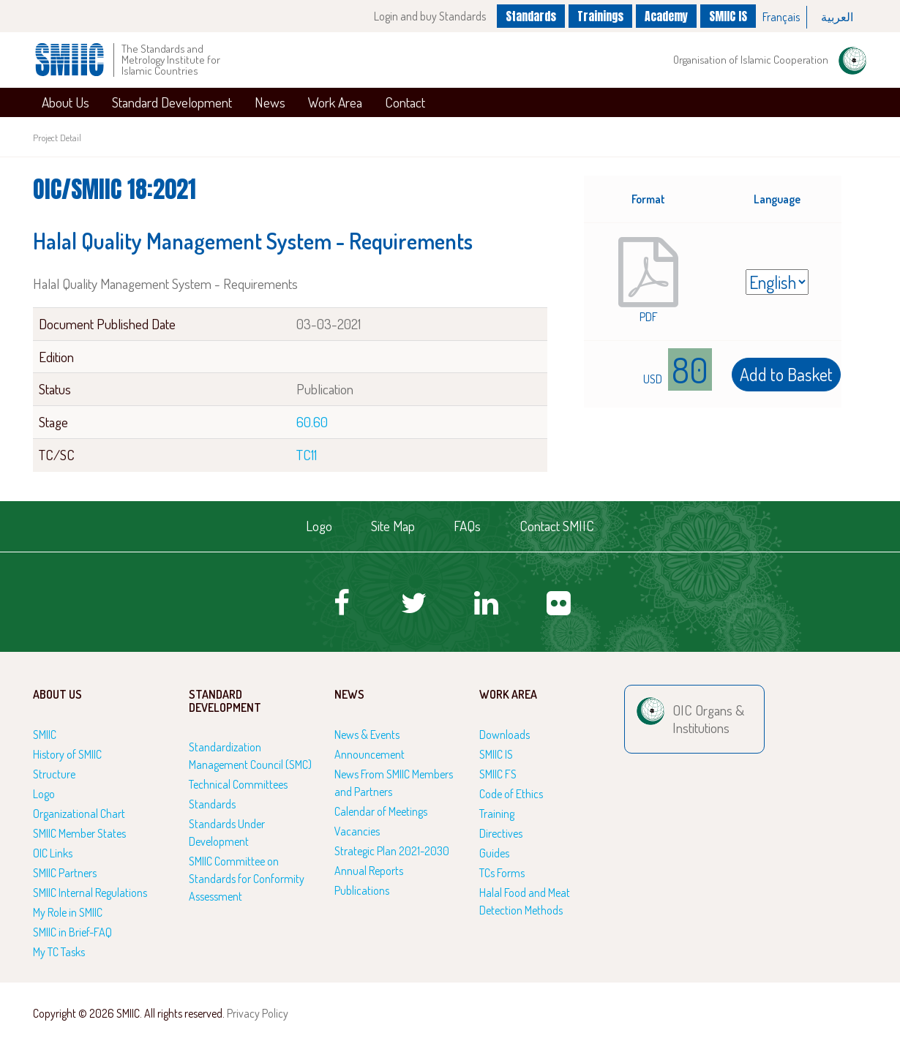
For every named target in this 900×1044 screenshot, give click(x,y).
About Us (65, 102)
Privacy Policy (257, 1013)
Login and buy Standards (422, 16)
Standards (524, 15)
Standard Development (172, 102)
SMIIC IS (728, 15)
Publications (361, 890)
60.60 (312, 422)
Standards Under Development (227, 832)
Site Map (393, 526)
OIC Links (52, 853)
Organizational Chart (79, 813)
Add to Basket (786, 374)
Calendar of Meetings (380, 811)
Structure (54, 774)
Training (496, 813)
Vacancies (357, 831)
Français (781, 17)
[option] (781, 17)
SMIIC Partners (65, 872)
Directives (500, 833)
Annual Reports (368, 870)
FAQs (467, 526)
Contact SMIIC (557, 526)
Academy (665, 15)
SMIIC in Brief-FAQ (72, 932)
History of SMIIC (67, 754)
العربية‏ (837, 17)
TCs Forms (502, 872)
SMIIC (44, 734)
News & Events (367, 734)
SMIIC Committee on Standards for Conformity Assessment (246, 879)
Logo (319, 526)
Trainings (596, 15)
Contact (405, 102)
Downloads (504, 734)
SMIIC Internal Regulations (90, 892)
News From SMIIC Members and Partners (393, 783)
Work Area (335, 102)
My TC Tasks (59, 952)
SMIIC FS (498, 774)
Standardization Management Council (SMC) (250, 756)
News (270, 102)
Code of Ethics (511, 793)
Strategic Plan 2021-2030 (391, 851)
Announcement (369, 754)
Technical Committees (238, 784)
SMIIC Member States (79, 833)
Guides (494, 853)
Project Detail (57, 137)
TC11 (306, 455)
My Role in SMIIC (67, 912)
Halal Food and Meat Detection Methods (524, 901)
